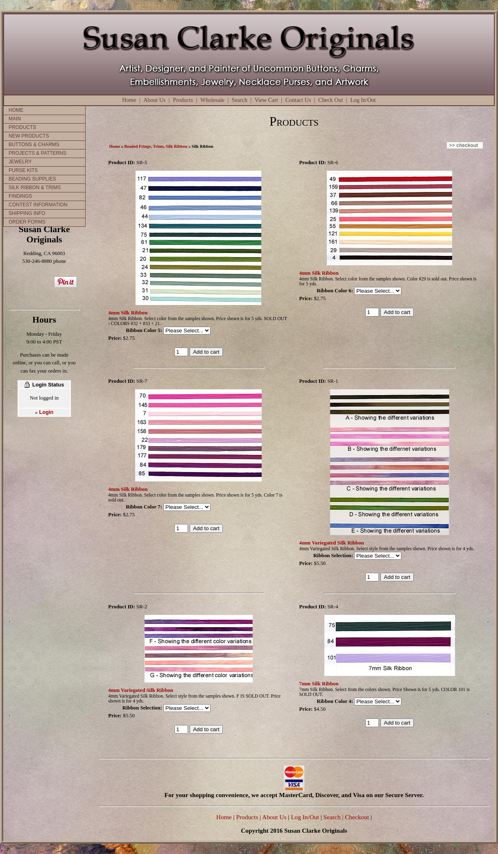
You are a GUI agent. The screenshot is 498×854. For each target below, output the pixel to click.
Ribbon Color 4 (334, 701)
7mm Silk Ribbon (319, 684)
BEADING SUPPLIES (32, 179)
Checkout (357, 816)
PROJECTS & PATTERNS (37, 153)
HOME (16, 110)
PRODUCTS (22, 127)
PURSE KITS (23, 170)
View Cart (266, 100)
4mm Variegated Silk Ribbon (331, 543)
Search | (333, 816)
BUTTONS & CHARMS (34, 144)
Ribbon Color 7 (143, 507)
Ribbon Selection (332, 555)
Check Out (330, 100)
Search (239, 100)
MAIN (15, 119)
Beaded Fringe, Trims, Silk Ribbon (156, 146)
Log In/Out (363, 100)
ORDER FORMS (27, 222)
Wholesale (212, 100)
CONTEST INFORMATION (38, 205)
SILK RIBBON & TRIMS (35, 187)
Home (129, 100)
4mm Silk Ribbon (127, 313)
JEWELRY (20, 162)
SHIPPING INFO (27, 213)
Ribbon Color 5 (143, 330)
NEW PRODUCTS (29, 136)
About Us (154, 100)
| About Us (274, 816)
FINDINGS (20, 196)
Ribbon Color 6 (334, 291)
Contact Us (298, 100)
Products (183, 100)
